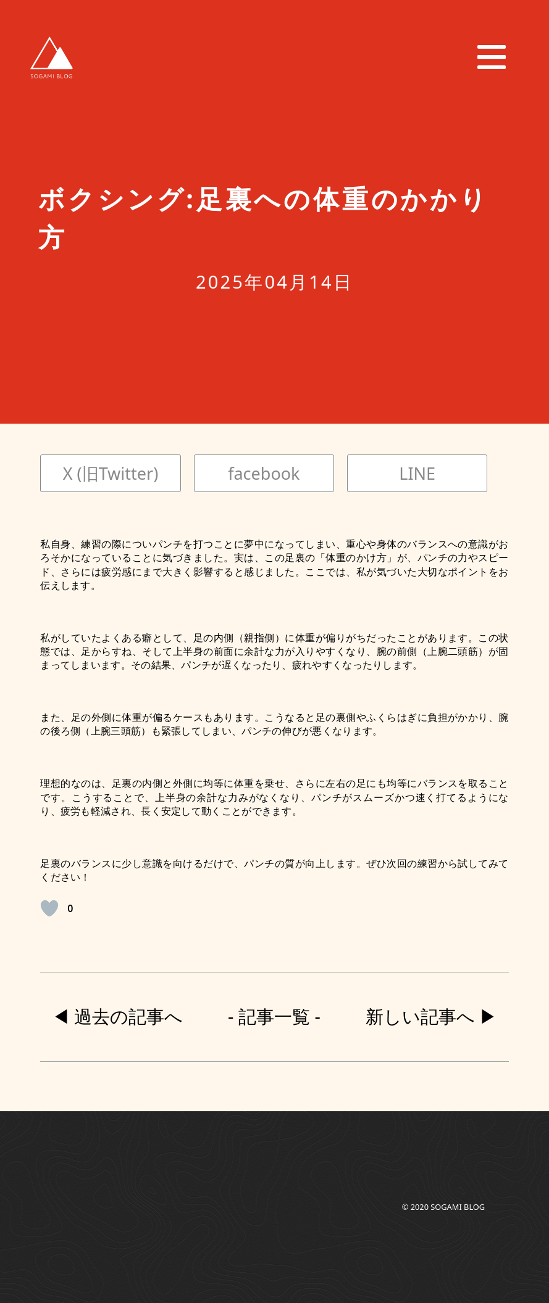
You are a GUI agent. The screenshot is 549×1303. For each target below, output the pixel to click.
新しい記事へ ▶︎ (432, 1016)
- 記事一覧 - (274, 1016)
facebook (264, 473)
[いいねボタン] (49, 908)
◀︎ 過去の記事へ (117, 1016)
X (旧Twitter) (111, 473)
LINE (417, 473)
